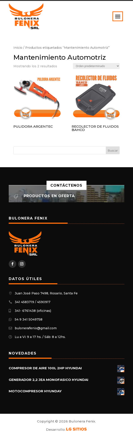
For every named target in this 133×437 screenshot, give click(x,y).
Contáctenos (66, 185)
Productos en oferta (49, 196)
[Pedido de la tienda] (96, 66)
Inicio (17, 47)
